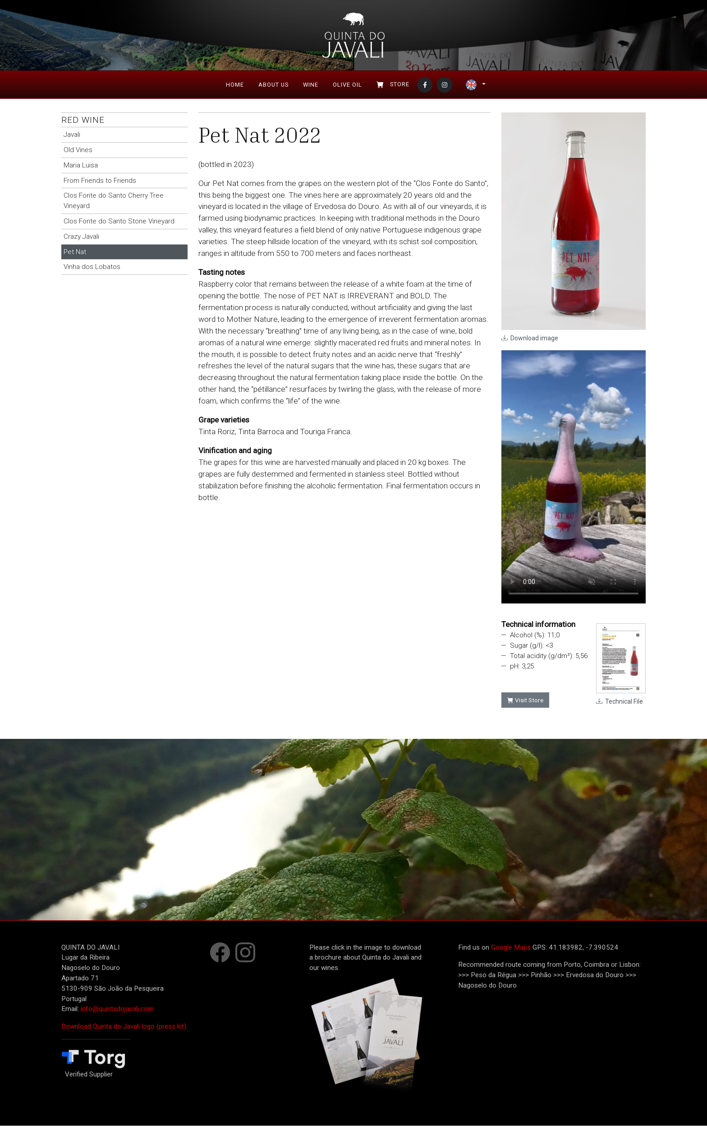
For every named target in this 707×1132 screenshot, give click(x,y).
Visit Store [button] (525, 706)
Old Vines (78, 156)
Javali (72, 141)
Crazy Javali (81, 243)
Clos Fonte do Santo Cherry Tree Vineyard (114, 207)
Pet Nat (75, 258)
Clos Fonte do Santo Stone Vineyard (119, 227)
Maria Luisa (81, 171)
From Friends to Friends (100, 186)
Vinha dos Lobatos (92, 273)
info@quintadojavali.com (117, 1015)
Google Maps (511, 953)
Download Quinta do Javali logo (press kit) (123, 1033)
